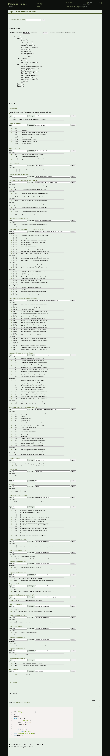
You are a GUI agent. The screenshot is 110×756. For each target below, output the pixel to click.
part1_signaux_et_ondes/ (28, 62)
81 (11, 311)
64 (11, 196)
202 (11, 264)
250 (12, 158)
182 (11, 418)
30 (11, 276)
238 (11, 145)
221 (11, 340)
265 (11, 445)
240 (11, 137)
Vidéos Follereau (13, 669)
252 (16, 674)
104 (11, 385)
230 (12, 475)
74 (11, 535)
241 (11, 134)
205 (11, 294)
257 (11, 530)
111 (11, 316)
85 (11, 318)
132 (11, 558)
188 (11, 416)
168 (11, 380)
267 (12, 490)
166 (11, 345)
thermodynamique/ (26, 53)
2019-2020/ (20, 64)
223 (12, 464)
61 (11, 171)
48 (11, 442)
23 (11, 242)
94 (11, 362)
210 (11, 267)
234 (11, 396)
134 (11, 580)
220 (11, 342)
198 (11, 287)
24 (11, 238)
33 (11, 280)
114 (11, 331)
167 (11, 338)
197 (11, 273)
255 (11, 528)
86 (11, 315)
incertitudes (26, 702)
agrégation (19, 702)
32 (11, 284)
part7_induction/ (26, 70)
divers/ (23, 40)
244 (11, 139)
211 (11, 425)
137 (11, 349)
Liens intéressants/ (14, 163)
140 (11, 260)
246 (11, 141)
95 (11, 364)
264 (11, 449)
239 (11, 136)
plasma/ (19, 83)
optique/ (23, 55)
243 (11, 130)
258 (11, 510)
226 (11, 622)
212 (11, 422)
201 (11, 257)
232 (11, 632)
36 (11, 226)
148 (11, 517)
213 (11, 431)
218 (11, 266)
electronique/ (25, 57)
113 (11, 334)
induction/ (24, 49)
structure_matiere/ (26, 44)
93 (11, 403)
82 (11, 307)
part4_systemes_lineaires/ (28, 75)
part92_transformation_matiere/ (30, 66)
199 (11, 289)
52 (11, 169)
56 (11, 275)
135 (11, 591)
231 (11, 523)
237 (11, 128)
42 (11, 237)
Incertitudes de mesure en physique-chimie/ (21, 353)
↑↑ (100, 700)
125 (11, 589)
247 (12, 154)
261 (11, 516)
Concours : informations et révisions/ (19, 174)
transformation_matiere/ (28, 47)
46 (11, 420)
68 (11, 189)
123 (11, 324)
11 (11, 240)
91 (11, 360)
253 (12, 663)
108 (11, 393)
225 (11, 621)
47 (11, 440)
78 (11, 556)
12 (11, 244)
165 (11, 438)
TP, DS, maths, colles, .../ (16, 149)
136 (11, 347)
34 (11, 282)
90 (11, 382)
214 (11, 643)
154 (11, 532)
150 (11, 519)
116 (11, 578)
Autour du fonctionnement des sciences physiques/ (23, 298)
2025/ (18, 38)
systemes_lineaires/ (26, 45)
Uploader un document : (16, 32)
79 (11, 567)
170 (12, 600)
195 (11, 235)
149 (11, 443)
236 (11, 434)
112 (11, 333)
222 (11, 454)
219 (11, 424)
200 (11, 249)
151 (11, 429)
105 (11, 387)
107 (11, 391)
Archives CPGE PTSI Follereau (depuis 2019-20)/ (23, 407)
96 (11, 365)
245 (11, 143)
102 (11, 376)
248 (12, 465)
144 (11, 204)
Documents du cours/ (15, 123)
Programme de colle (14, 458)
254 (12, 501)
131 (11, 546)
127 (11, 524)
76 (11, 414)
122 (11, 327)
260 (11, 514)
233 (11, 634)
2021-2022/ (20, 58)
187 (11, 211)
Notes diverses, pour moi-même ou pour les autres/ (23, 180)
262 (11, 526)
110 (11, 309)
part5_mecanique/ (26, 73)
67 (11, 200)
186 (11, 427)
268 (12, 491)
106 (11, 389)
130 (11, 304)
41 (11, 253)
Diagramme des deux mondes (17, 604)
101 (11, 374)
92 (11, 358)
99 (11, 371)
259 (11, 512)
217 (16, 654)
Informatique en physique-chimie (18, 495)
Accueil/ (11, 114)
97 (11, 367)
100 (11, 373)
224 (11, 398)
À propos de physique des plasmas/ (18, 218)
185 (11, 207)
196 (11, 271)
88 (11, 322)
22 (11, 246)
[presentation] (43, 369)
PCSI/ (10, 479)
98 (11, 369)
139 (11, 258)
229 (11, 521)
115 (11, 329)
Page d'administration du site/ (17, 658)
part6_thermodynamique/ (28, 71)
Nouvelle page (13, 108)
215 (11, 645)
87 (11, 320)
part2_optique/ (25, 77)
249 (12, 156)
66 (11, 193)
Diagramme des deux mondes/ (17, 539)
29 (11, 291)
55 (11, 251)
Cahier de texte (13, 469)
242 (11, 132)
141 (11, 186)
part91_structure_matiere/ (28, 68)
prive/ (18, 84)
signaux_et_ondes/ (26, 42)
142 (11, 214)
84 (11, 313)
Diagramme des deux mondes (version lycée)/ (21, 595)
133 (11, 569)
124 (11, 325)
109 (11, 394)
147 (12, 665)
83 (11, 306)
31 (11, 278)
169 (11, 402)
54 (11, 436)
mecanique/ (24, 51)
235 (11, 413)
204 (11, 611)
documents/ (16, 36)
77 (11, 545)
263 (11, 451)
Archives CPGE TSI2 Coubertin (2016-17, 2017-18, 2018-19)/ (26, 229)
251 (12, 159)
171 (11, 609)
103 (11, 383)
